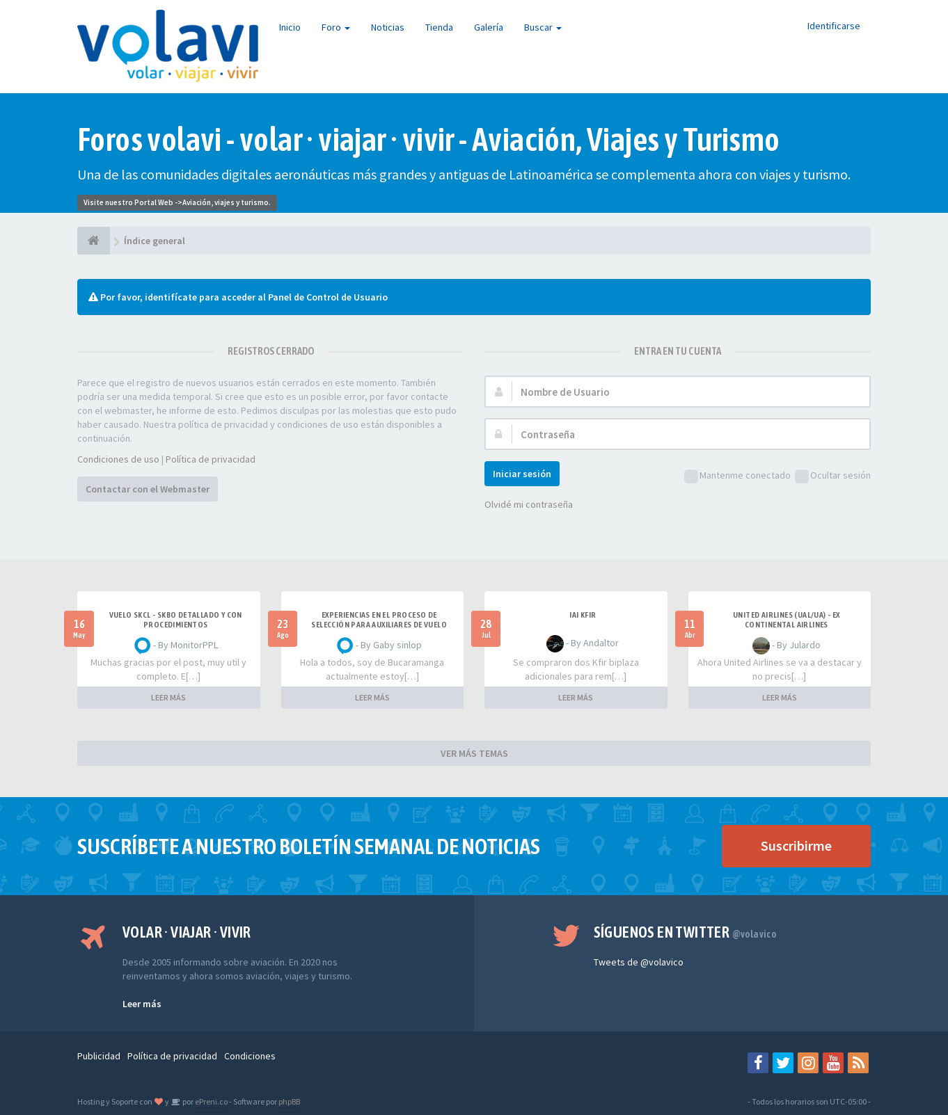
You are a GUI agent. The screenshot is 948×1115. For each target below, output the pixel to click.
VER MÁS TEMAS (474, 753)
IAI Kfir (582, 615)
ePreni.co (210, 1101)
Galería (488, 27)
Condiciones (250, 1056)
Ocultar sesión (833, 476)
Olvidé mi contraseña (528, 504)
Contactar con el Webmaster (148, 489)
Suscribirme (796, 845)
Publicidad (98, 1056)
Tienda (439, 27)
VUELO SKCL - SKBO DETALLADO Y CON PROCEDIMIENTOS (175, 619)
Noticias (387, 27)
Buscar (543, 27)
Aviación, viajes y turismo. (226, 202)
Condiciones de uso (118, 459)
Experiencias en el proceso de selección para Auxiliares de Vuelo (379, 619)
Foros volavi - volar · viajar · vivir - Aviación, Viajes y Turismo (428, 139)
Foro (336, 27)
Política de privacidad (210, 459)
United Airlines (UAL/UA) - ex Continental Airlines (786, 619)
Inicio (290, 27)
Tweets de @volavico (639, 962)
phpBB (289, 1101)
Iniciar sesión (522, 473)
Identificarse (833, 25)
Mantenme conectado (737, 476)
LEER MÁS (168, 697)
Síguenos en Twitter (685, 932)
